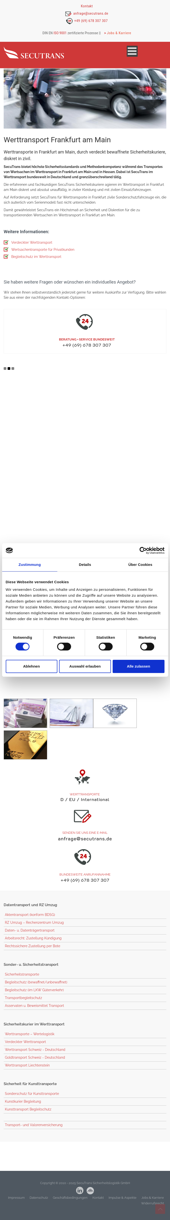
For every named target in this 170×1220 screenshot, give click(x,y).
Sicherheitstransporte (22, 980)
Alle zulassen (138, 666)
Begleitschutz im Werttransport (36, 262)
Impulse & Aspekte (122, 1204)
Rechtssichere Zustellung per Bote (32, 952)
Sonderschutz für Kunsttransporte (32, 1100)
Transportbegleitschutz (23, 1004)
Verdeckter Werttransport (31, 248)
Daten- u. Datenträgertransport (30, 936)
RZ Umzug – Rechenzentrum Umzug (34, 929)
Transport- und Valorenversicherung (34, 1131)
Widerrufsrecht (152, 1209)
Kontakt (87, 6)
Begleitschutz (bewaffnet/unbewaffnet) (36, 988)
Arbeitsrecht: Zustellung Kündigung (33, 944)
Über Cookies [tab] (140, 564)
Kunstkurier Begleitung (23, 1108)
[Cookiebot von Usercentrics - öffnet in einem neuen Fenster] (143, 550)
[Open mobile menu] (132, 52)
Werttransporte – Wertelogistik (29, 1040)
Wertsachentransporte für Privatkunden (42, 255)
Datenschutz (39, 1204)
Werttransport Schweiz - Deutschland (35, 1056)
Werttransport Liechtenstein (27, 1071)
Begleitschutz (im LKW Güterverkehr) (34, 996)
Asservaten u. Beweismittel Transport (34, 1012)
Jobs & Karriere (119, 33)
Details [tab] (85, 564)
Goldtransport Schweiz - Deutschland (35, 1064)
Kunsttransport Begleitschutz (28, 1115)
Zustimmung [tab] (30, 564)
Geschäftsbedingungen (70, 1204)
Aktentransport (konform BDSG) (30, 921)
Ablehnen (31, 666)
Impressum (16, 1204)
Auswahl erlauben (85, 666)
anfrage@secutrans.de (90, 13)
